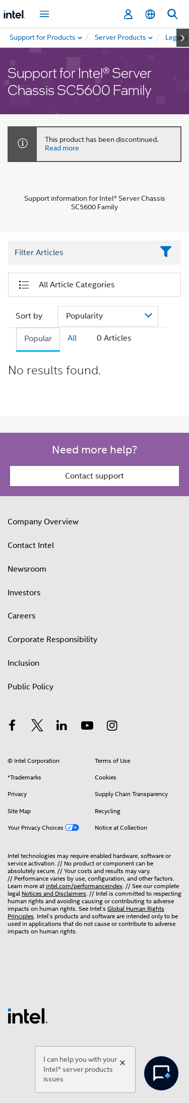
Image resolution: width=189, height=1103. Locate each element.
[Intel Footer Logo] (28, 1015)
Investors (24, 593)
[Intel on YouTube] (87, 727)
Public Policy (30, 687)
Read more (62, 147)
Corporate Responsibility (52, 640)
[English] (150, 14)
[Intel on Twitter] (37, 727)
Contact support (94, 476)
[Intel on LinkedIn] (62, 727)
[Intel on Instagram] (111, 727)
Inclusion (23, 663)
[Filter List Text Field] (80, 253)
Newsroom (27, 569)
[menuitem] (121, 38)
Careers (21, 616)
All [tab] (72, 338)
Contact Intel (31, 545)
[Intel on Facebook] (12, 727)
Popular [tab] (38, 339)
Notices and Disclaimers (54, 893)
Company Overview (43, 522)
